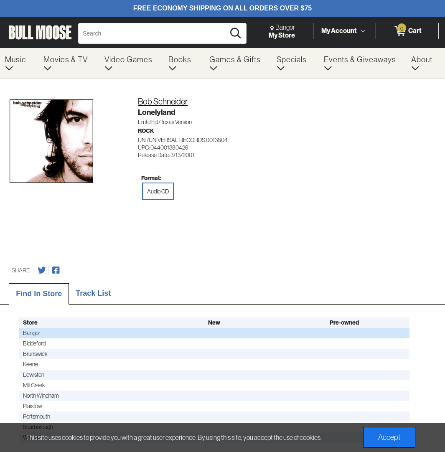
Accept (389, 437)
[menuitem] (19, 63)
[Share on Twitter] (42, 270)
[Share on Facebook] (56, 270)
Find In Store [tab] (39, 293)
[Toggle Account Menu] (363, 31)
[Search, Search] (153, 33)
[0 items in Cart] (407, 31)
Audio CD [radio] (158, 191)
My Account (339, 31)
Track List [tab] (93, 293)
